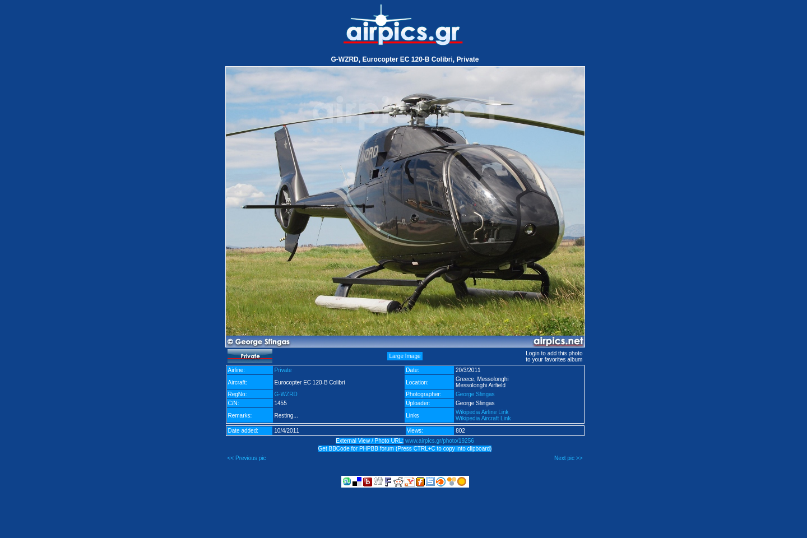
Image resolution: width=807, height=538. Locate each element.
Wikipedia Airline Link (482, 412)
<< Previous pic (247, 458)
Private (283, 370)
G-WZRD (286, 394)
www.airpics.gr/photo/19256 (439, 441)
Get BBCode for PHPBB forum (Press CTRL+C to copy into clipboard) (405, 449)
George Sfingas (475, 394)
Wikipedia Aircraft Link (483, 418)
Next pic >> (568, 458)
